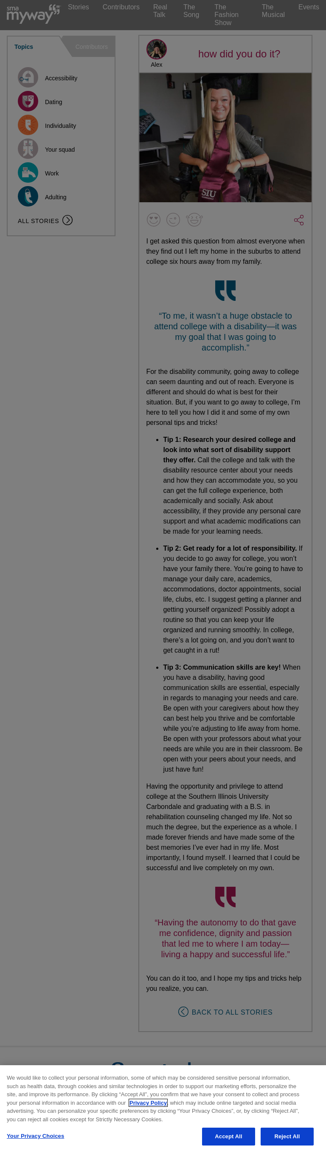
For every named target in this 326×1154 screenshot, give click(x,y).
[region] (163, 1109)
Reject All (287, 1136)
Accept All (228, 1136)
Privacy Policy (148, 1103)
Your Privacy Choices (35, 1136)
